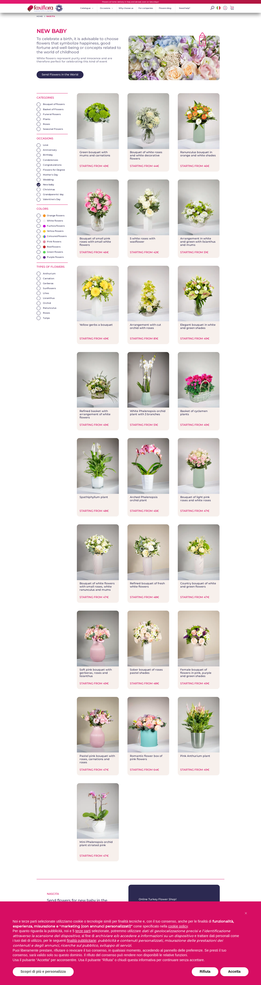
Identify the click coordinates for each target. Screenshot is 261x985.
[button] (246, 913)
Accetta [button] (234, 971)
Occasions (106, 8)
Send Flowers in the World (60, 74)
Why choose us (126, 8)
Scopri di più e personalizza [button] (43, 971)
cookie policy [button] (178, 926)
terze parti (83, 931)
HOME (40, 16)
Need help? (184, 8)
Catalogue (86, 8)
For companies (145, 8)
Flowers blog (165, 8)
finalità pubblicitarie (81, 940)
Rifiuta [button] (205, 971)
